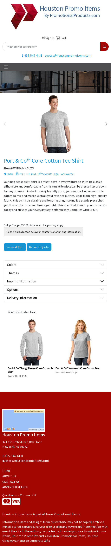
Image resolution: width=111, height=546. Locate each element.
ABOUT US (9, 476)
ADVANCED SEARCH (15, 487)
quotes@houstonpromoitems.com (68, 55)
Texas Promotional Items (63, 514)
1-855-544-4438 (32, 55)
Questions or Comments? (19, 495)
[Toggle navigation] (6, 67)
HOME (6, 471)
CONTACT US (11, 482)
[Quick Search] (51, 46)
